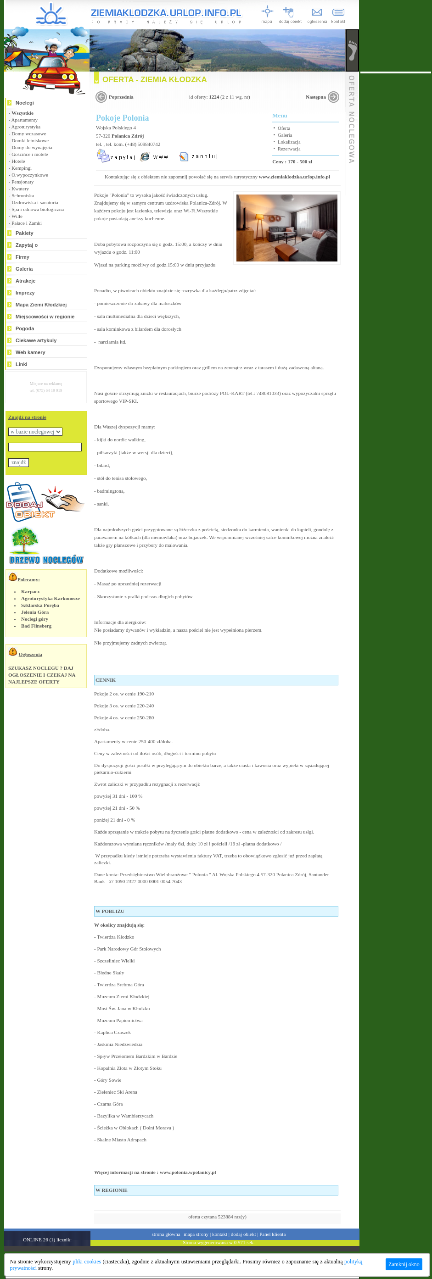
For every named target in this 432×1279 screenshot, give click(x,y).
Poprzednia (121, 97)
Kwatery (20, 188)
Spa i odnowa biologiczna (37, 209)
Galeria (24, 269)
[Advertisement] (395, 211)
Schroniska (22, 195)
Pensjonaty (22, 181)
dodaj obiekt (243, 1234)
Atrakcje (25, 281)
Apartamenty (24, 119)
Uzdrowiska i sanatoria (34, 202)
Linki (22, 364)
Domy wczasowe (28, 133)
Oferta (284, 128)
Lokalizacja (289, 142)
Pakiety (25, 233)
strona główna (166, 1234)
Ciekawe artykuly (36, 340)
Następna (316, 97)
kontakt (219, 1234)
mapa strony (196, 1234)
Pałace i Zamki (26, 223)
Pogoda (25, 328)
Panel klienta (272, 1234)
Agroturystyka (26, 126)
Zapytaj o (27, 245)
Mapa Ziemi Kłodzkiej (41, 304)
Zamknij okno (404, 1264)
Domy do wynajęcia (31, 147)
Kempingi (21, 168)
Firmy (22, 257)
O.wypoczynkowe (29, 175)
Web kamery (30, 352)
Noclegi (25, 103)
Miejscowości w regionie (45, 316)
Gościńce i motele (29, 154)
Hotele (18, 161)
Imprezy (25, 292)
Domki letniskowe (30, 140)
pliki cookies (87, 1261)
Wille (16, 216)
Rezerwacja (289, 148)
